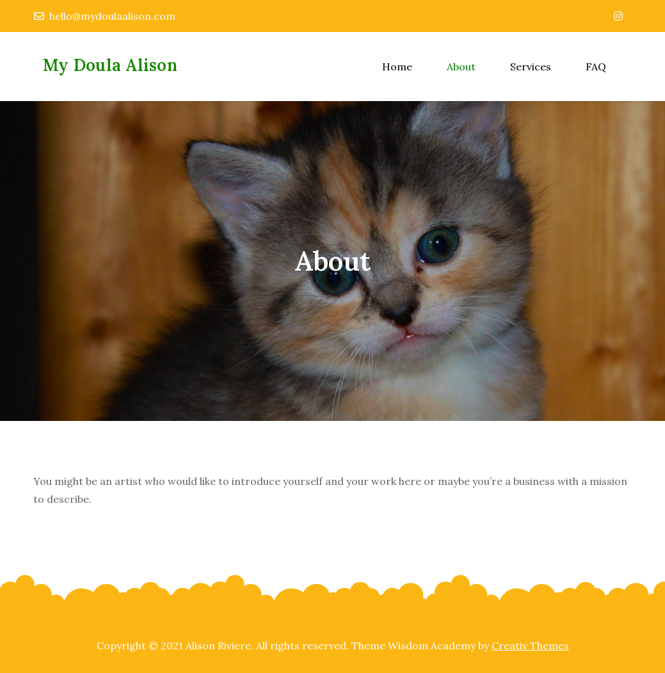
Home (397, 66)
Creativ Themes (530, 645)
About (461, 66)
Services (530, 66)
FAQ (596, 66)
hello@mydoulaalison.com (104, 16)
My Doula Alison (110, 64)
